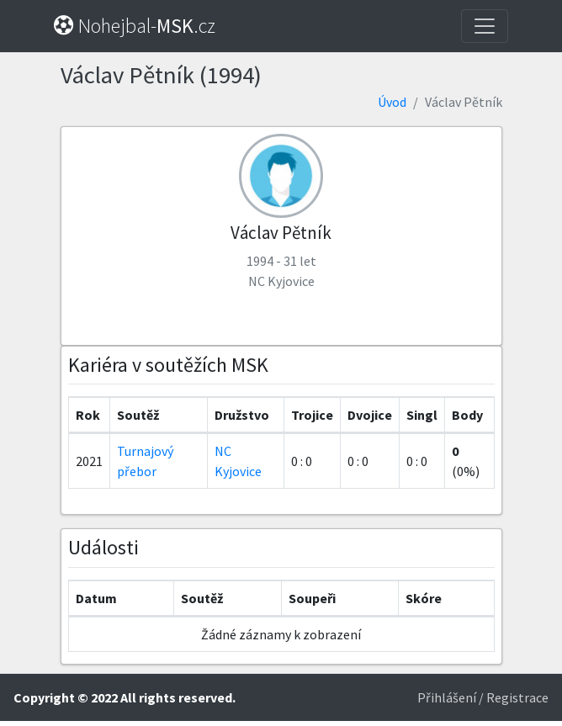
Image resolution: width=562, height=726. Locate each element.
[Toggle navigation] (484, 26)
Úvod (392, 101)
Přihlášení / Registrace (483, 697)
